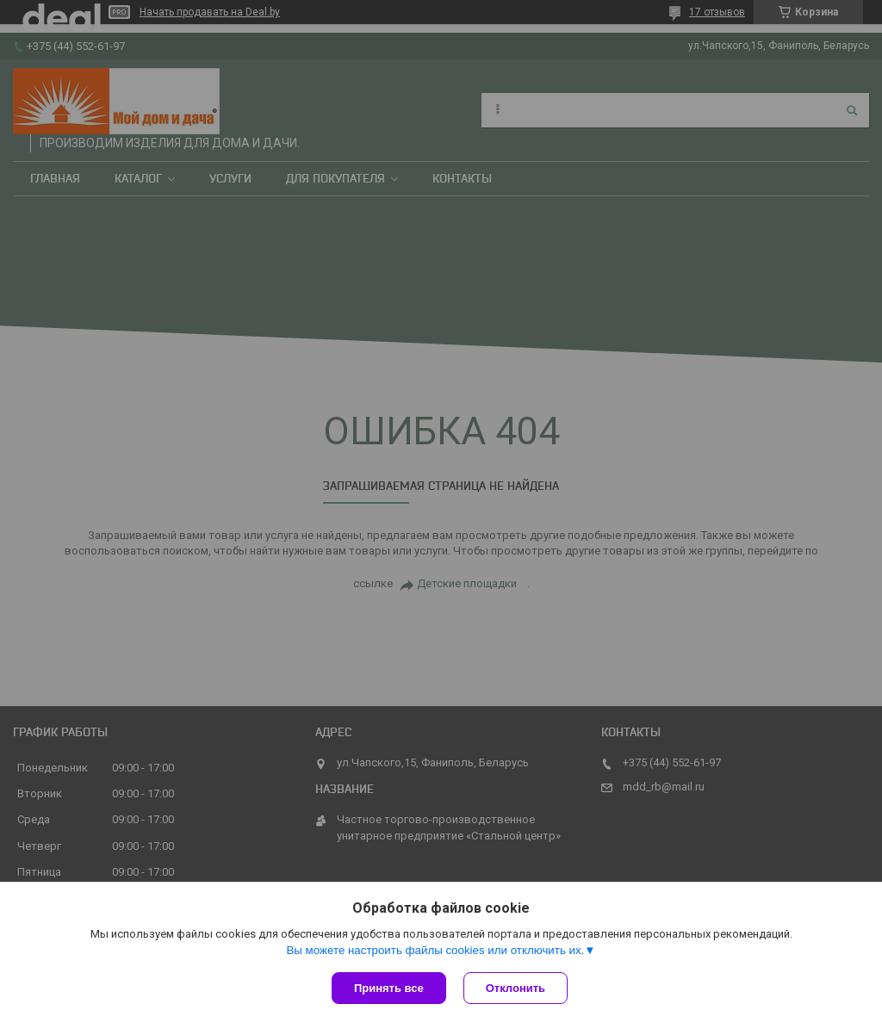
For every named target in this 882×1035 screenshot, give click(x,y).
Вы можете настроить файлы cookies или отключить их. (435, 950)
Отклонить (515, 988)
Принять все (389, 988)
